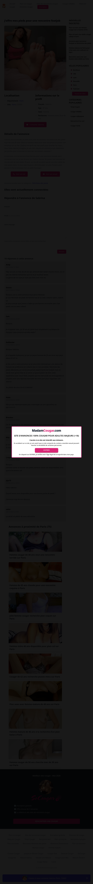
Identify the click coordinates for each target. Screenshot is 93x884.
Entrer (46, 450)
